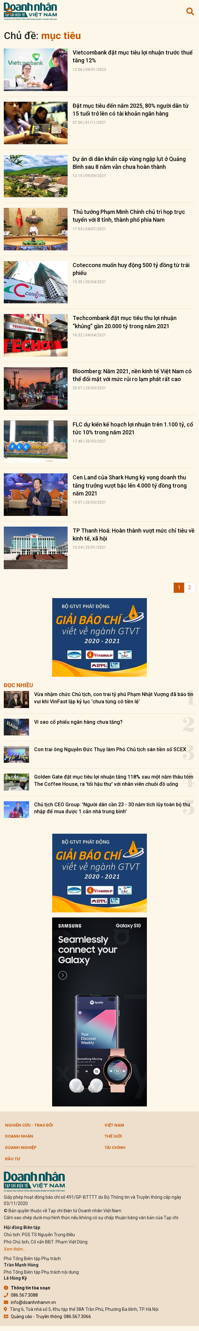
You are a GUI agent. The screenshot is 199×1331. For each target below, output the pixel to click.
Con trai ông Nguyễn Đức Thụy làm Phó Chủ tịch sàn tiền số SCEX (110, 749)
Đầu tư (12, 1159)
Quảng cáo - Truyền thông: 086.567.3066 (47, 1316)
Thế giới (113, 1136)
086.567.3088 (21, 1295)
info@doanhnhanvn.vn (30, 1302)
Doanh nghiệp (21, 1147)
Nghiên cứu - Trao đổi (29, 1125)
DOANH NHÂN (19, 1136)
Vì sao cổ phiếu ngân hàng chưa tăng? (78, 722)
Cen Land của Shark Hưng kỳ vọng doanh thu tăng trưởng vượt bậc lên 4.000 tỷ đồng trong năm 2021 (130, 485)
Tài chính (115, 1147)
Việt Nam (114, 1125)
